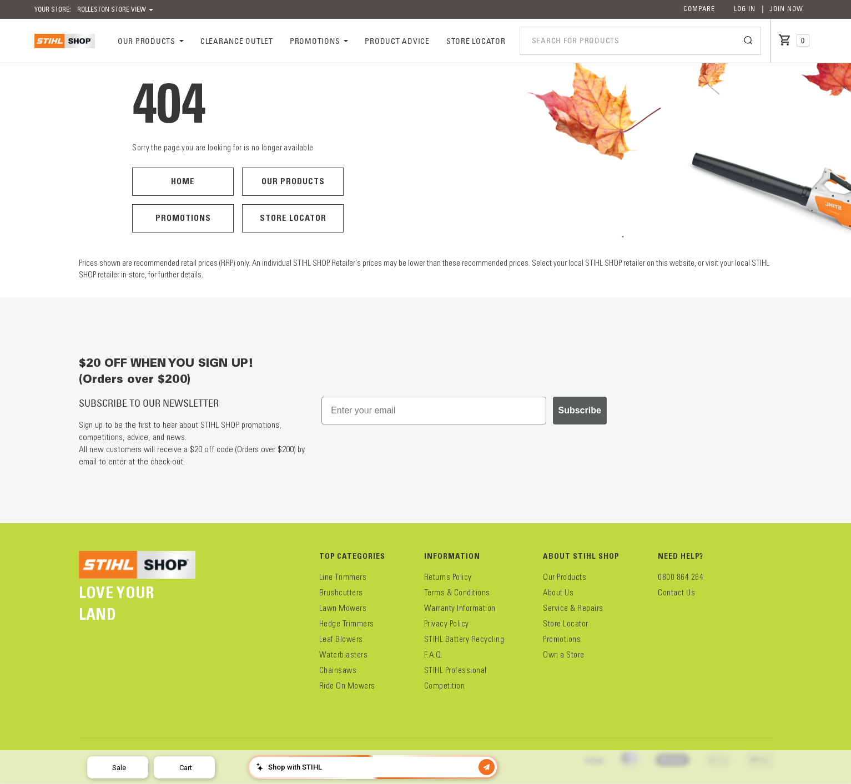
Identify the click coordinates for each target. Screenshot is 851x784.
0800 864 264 (680, 577)
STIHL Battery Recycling (464, 639)
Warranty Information (460, 608)
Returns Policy (448, 577)
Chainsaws (338, 670)
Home (183, 181)
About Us (558, 593)
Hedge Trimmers (346, 624)
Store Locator (293, 218)
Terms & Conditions (457, 593)
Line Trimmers (343, 577)
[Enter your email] (433, 410)
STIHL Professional (455, 670)
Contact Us (676, 593)
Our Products (293, 181)
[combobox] (640, 40)
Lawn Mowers (343, 608)
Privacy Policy (446, 624)
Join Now (786, 8)
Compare (699, 8)
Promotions (183, 218)
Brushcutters (341, 593)
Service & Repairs (573, 608)
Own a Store (564, 655)
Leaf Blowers (341, 639)
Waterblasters (343, 655)
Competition (444, 686)
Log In (745, 8)
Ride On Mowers (347, 686)
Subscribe (579, 410)
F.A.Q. (433, 655)
